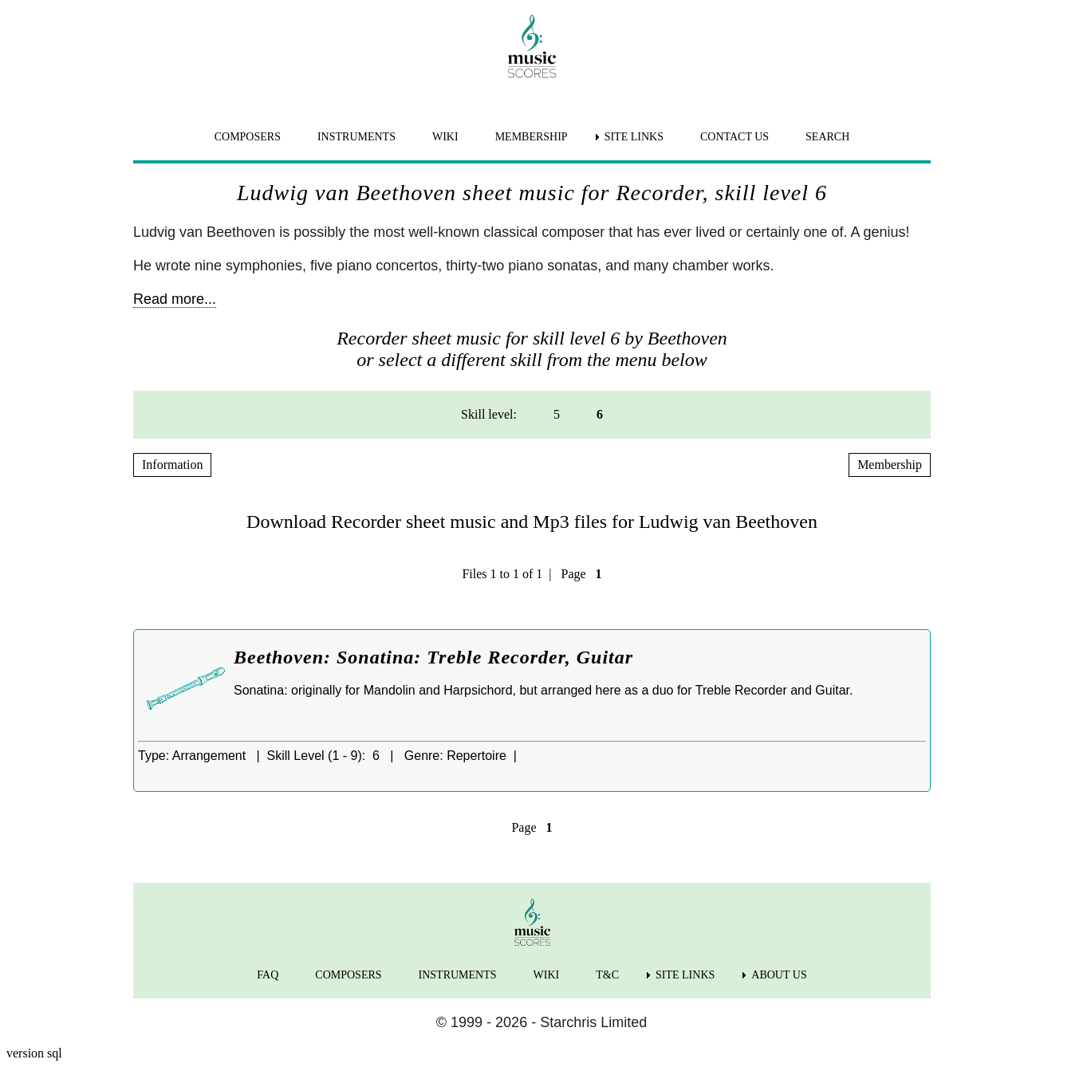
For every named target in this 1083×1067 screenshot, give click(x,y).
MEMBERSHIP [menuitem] (531, 137)
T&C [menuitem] (607, 975)
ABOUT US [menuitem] (778, 975)
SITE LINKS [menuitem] (634, 137)
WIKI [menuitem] (445, 137)
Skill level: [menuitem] (489, 414)
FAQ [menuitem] (267, 975)
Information (172, 464)
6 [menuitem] (600, 414)
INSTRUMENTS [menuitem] (356, 137)
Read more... (174, 299)
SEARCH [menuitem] (827, 137)
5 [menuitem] (556, 414)
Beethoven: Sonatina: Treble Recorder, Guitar (433, 657)
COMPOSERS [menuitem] (248, 137)
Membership (889, 464)
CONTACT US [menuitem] (734, 137)
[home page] (532, 46)
